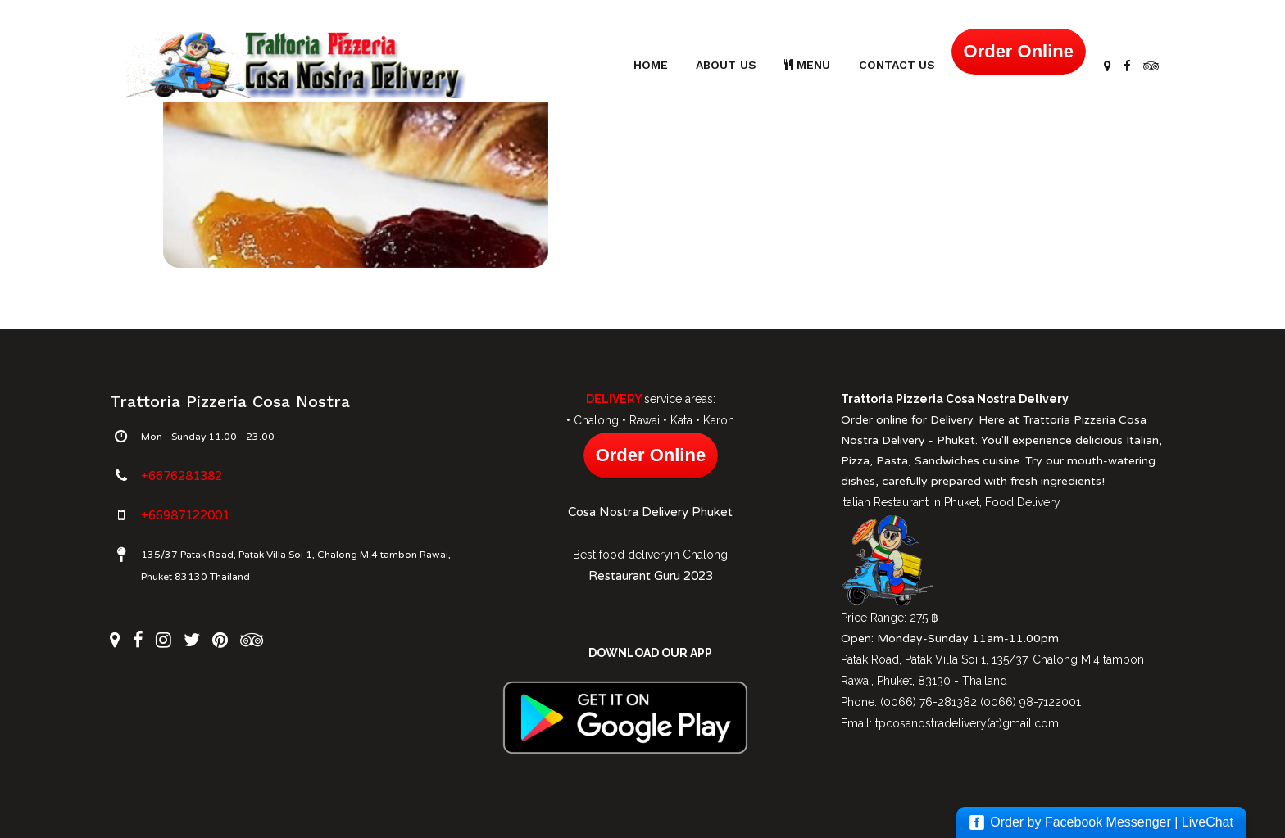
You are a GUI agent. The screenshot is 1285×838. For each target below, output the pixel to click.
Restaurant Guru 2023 (650, 575)
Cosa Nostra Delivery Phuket (650, 512)
